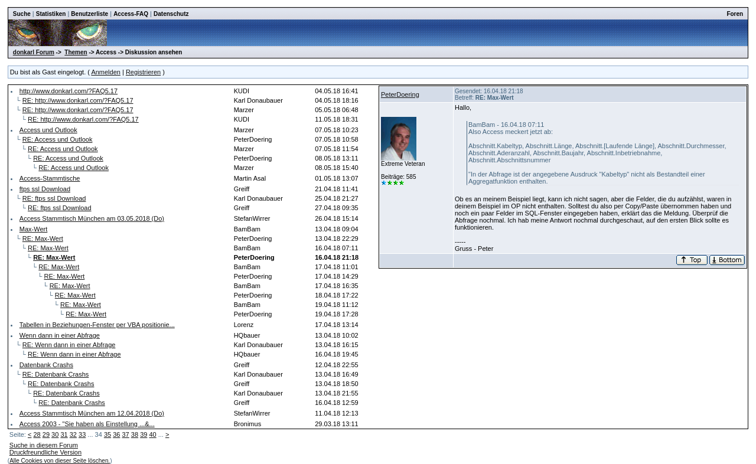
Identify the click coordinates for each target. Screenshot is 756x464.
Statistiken (51, 14)
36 (116, 434)
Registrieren (143, 72)
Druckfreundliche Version (45, 452)
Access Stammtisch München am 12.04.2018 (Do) (91, 413)
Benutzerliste (89, 14)
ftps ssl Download (44, 188)
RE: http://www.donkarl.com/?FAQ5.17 (77, 100)
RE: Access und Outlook (57, 139)
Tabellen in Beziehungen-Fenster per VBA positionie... (97, 324)
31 (63, 434)
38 (134, 434)
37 (125, 434)
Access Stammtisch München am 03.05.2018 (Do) (91, 218)
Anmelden (105, 72)
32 (73, 434)
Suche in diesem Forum (43, 445)
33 (82, 434)
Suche (22, 14)
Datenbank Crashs (46, 364)
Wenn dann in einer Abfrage (59, 335)
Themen (75, 52)
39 (143, 434)
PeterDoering (400, 94)
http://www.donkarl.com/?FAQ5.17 (68, 90)
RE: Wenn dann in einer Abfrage (69, 344)
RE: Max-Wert (42, 238)
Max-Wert (33, 229)
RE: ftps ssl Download (54, 198)
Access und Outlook (48, 129)
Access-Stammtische (49, 178)
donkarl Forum (33, 52)
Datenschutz (171, 14)
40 (152, 434)
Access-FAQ (130, 14)
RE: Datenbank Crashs (55, 374)
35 (107, 434)
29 (46, 434)
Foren (734, 14)
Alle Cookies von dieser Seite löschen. (59, 461)
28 (36, 434)
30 (54, 434)
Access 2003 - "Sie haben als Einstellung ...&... (87, 423)
